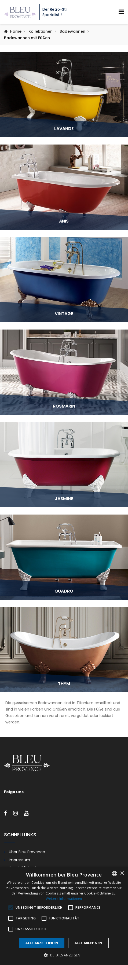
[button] (64, 955)
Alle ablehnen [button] (88, 943)
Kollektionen (40, 31)
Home (15, 31)
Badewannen (72, 31)
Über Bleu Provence (27, 852)
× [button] (122, 873)
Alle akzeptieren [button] (41, 943)
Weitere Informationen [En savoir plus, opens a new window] (64, 898)
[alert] (64, 916)
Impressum (19, 860)
